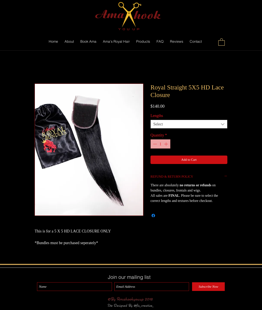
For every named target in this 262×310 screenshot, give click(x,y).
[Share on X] (161, 215)
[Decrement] (154, 144)
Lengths (156, 116)
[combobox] (188, 124)
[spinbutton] (160, 144)
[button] (221, 42)
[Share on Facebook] (153, 215)
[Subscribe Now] (208, 286)
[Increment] (166, 144)
